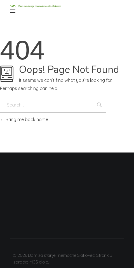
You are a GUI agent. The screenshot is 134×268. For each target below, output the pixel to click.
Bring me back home (24, 119)
